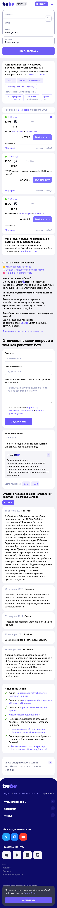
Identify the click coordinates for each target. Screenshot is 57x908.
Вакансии (6, 868)
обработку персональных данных (23, 409)
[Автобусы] (21, 4)
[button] (6, 837)
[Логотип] (8, 4)
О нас (5, 864)
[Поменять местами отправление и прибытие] (48, 19)
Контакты (6, 871)
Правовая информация (12, 874)
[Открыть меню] (52, 4)
